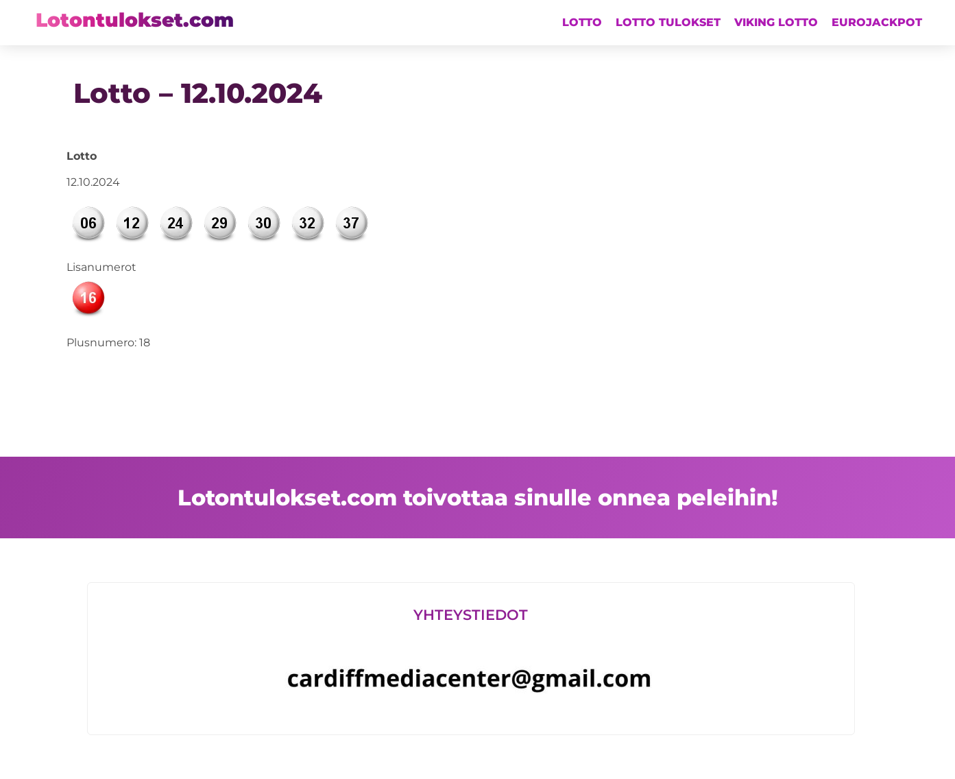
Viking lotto (776, 22)
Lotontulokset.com (135, 20)
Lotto (582, 22)
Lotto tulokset (668, 22)
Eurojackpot (877, 22)
